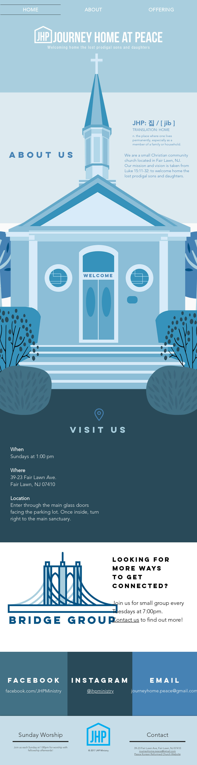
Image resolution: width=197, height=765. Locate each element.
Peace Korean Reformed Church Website (157, 754)
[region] (98, 311)
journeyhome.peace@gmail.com (157, 751)
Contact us (125, 619)
